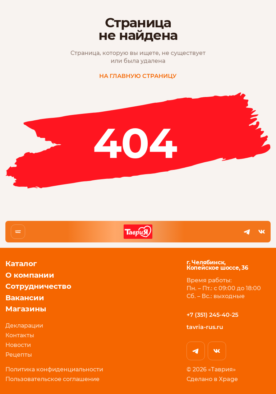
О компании (29, 274)
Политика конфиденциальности (54, 369)
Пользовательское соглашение (52, 379)
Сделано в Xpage (212, 379)
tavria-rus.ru (205, 327)
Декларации (24, 325)
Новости (18, 344)
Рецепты (18, 354)
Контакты (19, 335)
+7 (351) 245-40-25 (212, 314)
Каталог (21, 263)
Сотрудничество (38, 286)
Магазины (25, 308)
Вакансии (24, 297)
